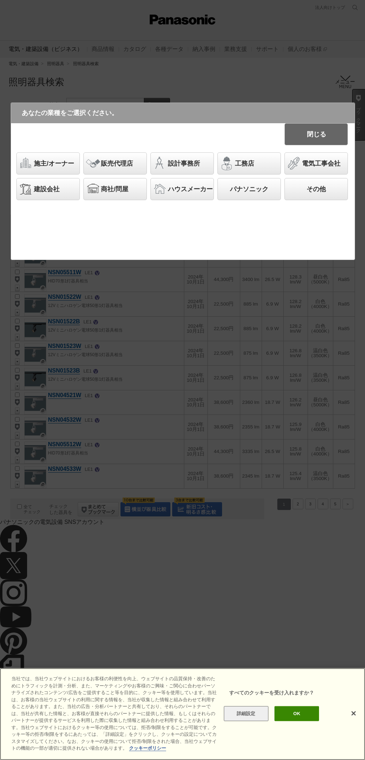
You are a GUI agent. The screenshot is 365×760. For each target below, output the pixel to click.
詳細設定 (246, 713)
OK (296, 713)
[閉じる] (353, 713)
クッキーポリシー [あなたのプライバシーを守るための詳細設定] (147, 748)
